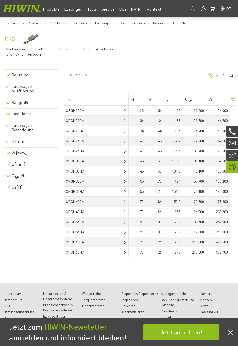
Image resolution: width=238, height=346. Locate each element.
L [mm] (18, 164)
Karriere (206, 293)
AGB (6, 305)
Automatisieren (132, 312)
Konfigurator (219, 75)
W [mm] (19, 152)
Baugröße (20, 102)
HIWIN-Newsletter (75, 327)
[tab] (32, 74)
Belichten (128, 305)
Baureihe (20, 74)
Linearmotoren (93, 305)
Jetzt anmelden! (181, 332)
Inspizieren (129, 299)
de (228, 8)
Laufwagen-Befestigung (23, 127)
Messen (206, 299)
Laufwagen (103, 23)
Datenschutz (12, 299)
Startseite (12, 23)
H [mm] (19, 141)
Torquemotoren (93, 299)
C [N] (19, 175)
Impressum (12, 293)
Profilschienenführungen (68, 23)
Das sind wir (209, 312)
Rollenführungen (132, 23)
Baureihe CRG (163, 23)
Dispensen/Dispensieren (139, 293)
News (204, 305)
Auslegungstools (173, 293)
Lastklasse (22, 113)
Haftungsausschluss (19, 312)
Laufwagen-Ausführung (23, 88)
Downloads (169, 311)
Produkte (35, 23)
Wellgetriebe (91, 293)
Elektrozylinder (54, 316)
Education (168, 317)
